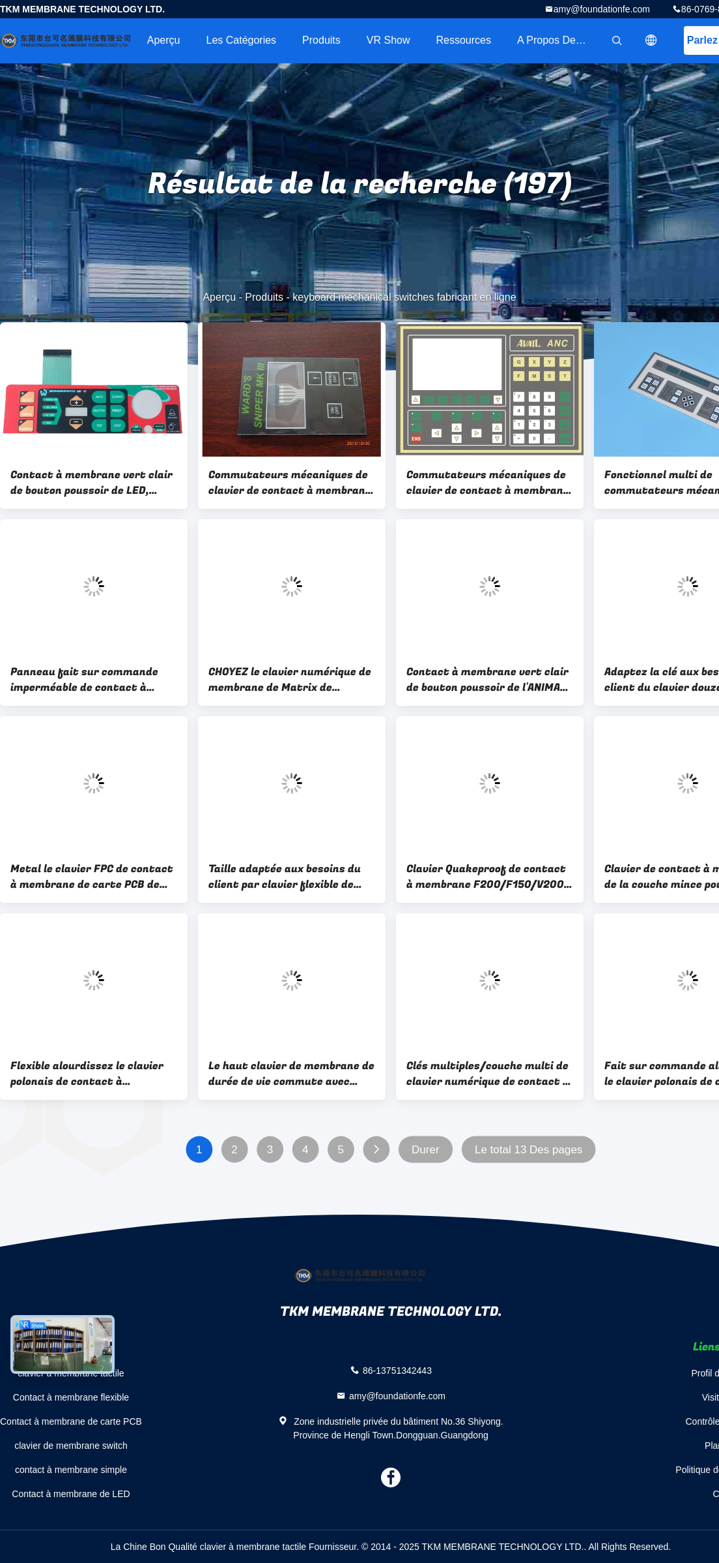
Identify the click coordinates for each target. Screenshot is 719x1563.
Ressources (463, 40)
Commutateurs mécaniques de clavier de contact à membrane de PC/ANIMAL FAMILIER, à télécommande (487, 482)
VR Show (388, 40)
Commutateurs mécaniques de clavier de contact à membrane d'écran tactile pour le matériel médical (290, 482)
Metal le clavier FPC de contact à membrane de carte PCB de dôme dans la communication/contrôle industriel (91, 876)
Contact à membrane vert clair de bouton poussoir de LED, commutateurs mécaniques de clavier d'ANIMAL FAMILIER (91, 482)
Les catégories (241, 40)
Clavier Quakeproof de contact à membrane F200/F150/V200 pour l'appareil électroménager (486, 876)
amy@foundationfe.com (602, 9)
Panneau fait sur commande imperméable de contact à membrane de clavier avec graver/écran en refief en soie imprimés (88, 679)
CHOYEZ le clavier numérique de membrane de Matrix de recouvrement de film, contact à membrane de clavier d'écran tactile (289, 679)
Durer (426, 1150)
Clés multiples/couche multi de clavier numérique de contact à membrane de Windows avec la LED (487, 1073)
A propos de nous (559, 40)
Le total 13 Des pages (528, 1150)
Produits (321, 40)
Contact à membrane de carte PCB (71, 1421)
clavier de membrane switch (71, 1445)
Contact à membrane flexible (71, 1397)
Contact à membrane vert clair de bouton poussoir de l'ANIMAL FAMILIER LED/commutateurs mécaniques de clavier (487, 679)
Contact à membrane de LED (71, 1494)
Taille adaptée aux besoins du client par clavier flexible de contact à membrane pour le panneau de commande (284, 876)
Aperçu (163, 40)
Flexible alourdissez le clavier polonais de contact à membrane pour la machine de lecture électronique (88, 1073)
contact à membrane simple (71, 1469)
